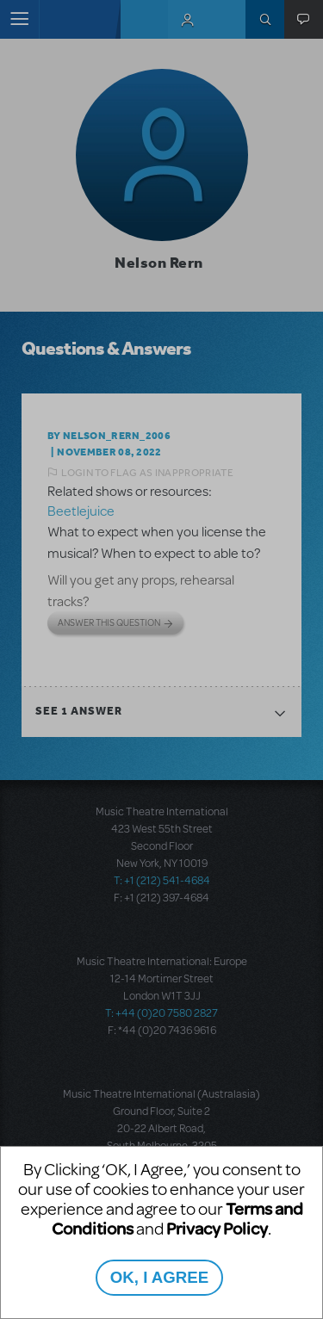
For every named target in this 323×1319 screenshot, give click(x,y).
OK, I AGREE (159, 1277)
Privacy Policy (217, 1228)
